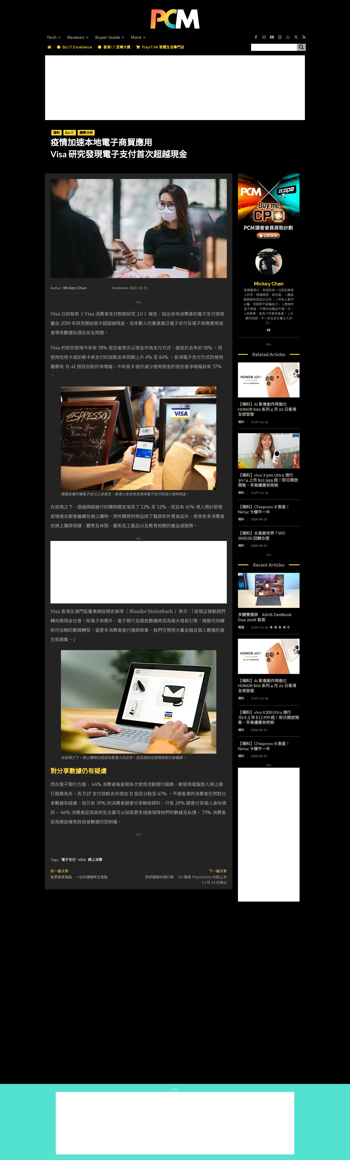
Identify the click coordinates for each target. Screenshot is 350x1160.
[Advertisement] (175, 86)
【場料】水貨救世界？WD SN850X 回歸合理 (261, 536)
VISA (82, 859)
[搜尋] (301, 47)
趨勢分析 (86, 132)
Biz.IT (69, 132)
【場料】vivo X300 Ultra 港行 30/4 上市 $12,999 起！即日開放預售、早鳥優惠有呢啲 (268, 480)
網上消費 (95, 859)
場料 (56, 132)
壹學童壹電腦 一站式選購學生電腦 (79, 876)
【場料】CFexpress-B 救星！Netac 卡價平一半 (264, 509)
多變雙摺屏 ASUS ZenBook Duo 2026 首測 (265, 617)
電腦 (241, 627)
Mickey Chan (74, 287)
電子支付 (68, 859)
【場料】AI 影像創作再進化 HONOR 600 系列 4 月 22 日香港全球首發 (267, 409)
